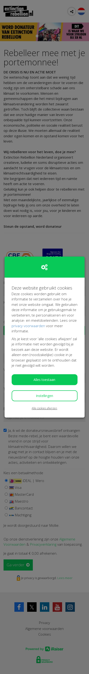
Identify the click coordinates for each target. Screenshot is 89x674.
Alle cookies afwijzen (44, 408)
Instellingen (44, 395)
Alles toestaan (44, 379)
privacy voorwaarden (28, 325)
